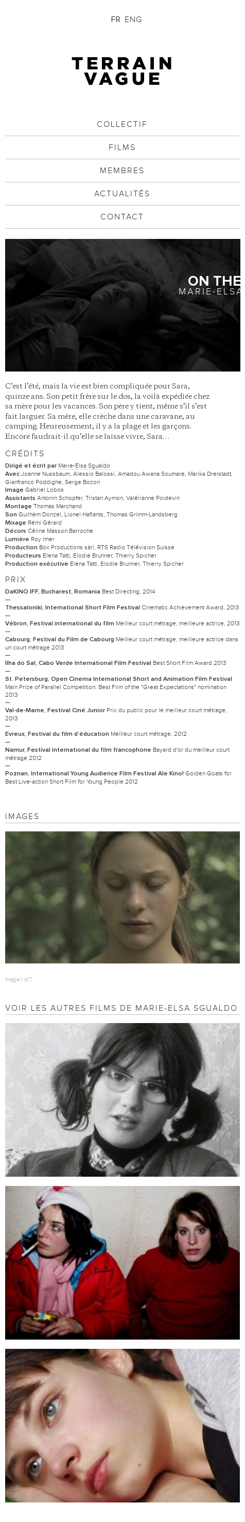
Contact (122, 216)
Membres (122, 170)
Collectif (122, 124)
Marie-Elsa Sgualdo (84, 465)
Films (122, 147)
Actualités (122, 193)
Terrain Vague (122, 71)
